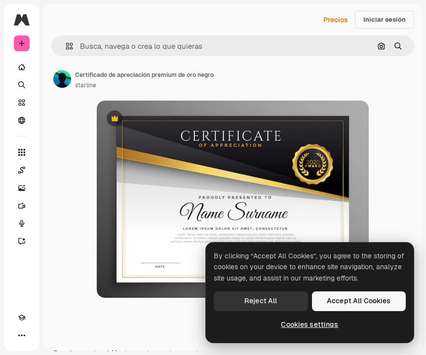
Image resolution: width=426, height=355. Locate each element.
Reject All (260, 300)
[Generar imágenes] (22, 188)
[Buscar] (22, 85)
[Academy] (22, 317)
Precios (335, 19)
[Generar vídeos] (22, 205)
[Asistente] (22, 241)
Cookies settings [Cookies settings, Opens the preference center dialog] (309, 324)
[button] (65, 46)
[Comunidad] (22, 120)
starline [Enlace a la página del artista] (85, 85)
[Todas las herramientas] (22, 152)
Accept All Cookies (359, 300)
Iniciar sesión (384, 19)
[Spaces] (22, 170)
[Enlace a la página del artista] (62, 79)
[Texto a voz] (22, 223)
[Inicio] (22, 67)
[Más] (22, 335)
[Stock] (22, 102)
